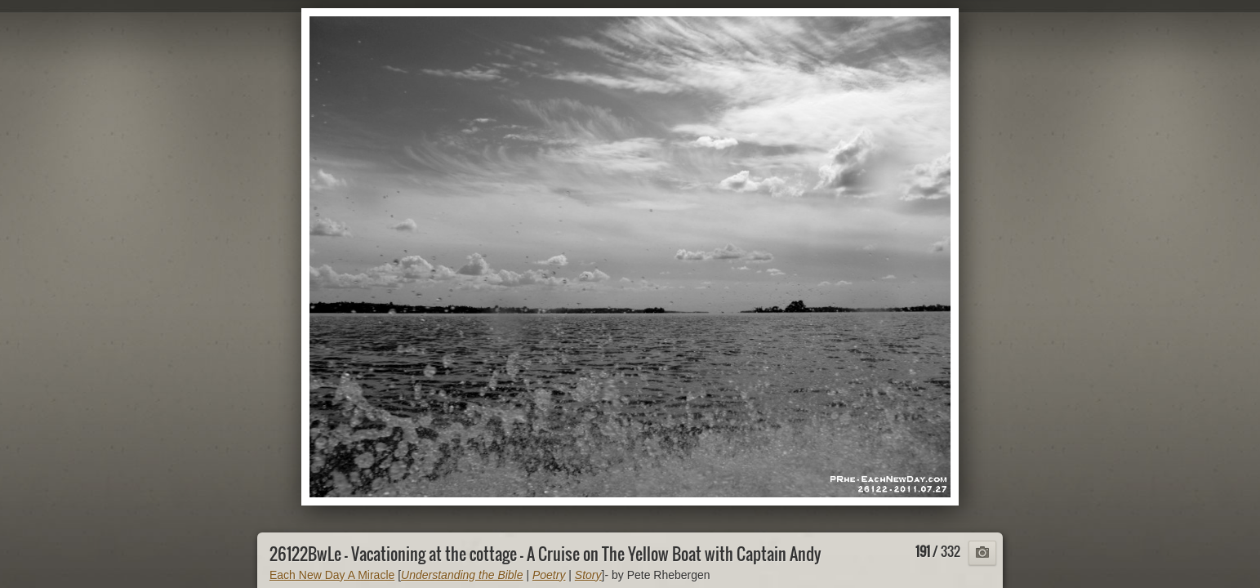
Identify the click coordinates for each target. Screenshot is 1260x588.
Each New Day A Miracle (331, 574)
